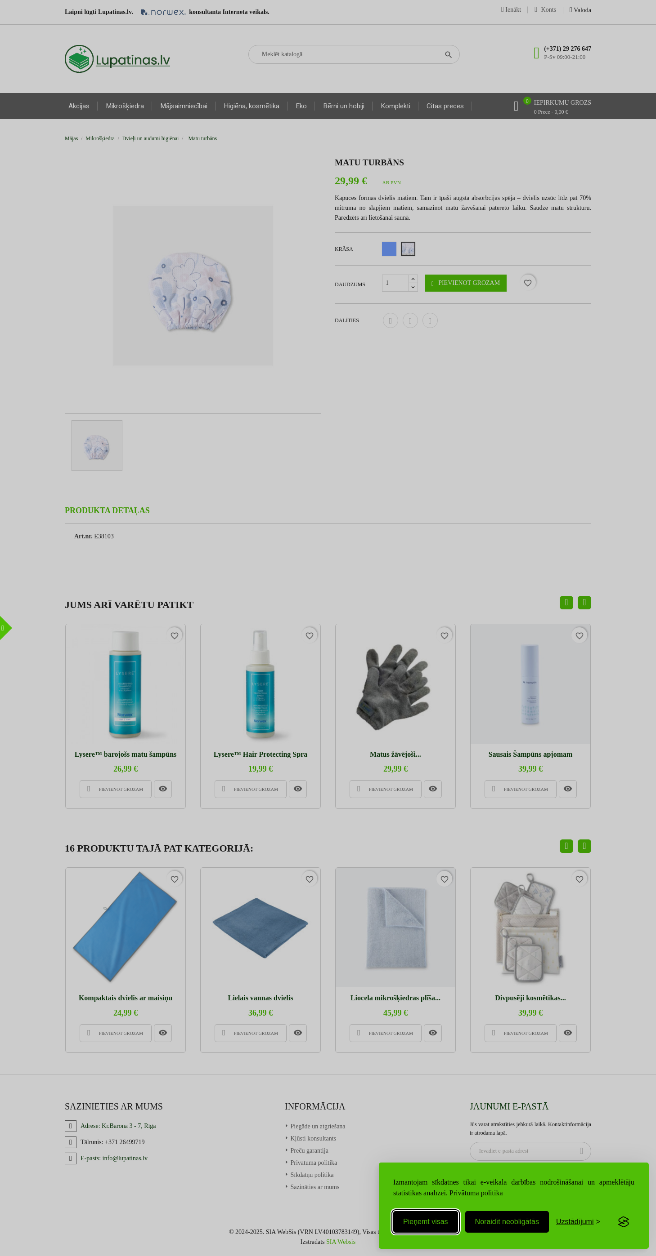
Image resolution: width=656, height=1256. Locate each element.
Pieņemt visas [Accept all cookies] (425, 1221)
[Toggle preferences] (578, 1221)
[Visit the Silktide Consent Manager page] (623, 1222)
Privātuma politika (476, 1193)
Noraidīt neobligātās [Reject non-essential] (507, 1221)
